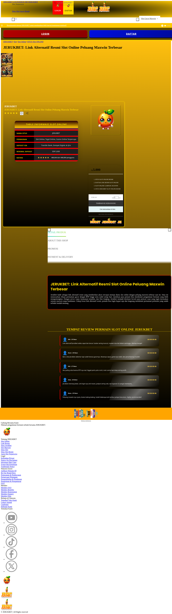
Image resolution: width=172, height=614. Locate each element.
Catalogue (5, 505)
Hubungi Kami (6, 507)
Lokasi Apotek (6, 502)
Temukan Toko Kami (9, 500)
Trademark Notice (7, 467)
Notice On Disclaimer (9, 460)
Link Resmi (5, 443)
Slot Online (5, 441)
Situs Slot (4, 450)
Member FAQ (6, 488)
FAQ (3, 483)
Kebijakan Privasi (7, 458)
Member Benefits (7, 490)
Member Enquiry (7, 494)
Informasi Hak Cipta (8, 462)
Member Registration (9, 492)
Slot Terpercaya (18, 4)
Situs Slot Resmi (7, 452)
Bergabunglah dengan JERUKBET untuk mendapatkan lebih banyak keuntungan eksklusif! (37, 25)
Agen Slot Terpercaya (9, 454)
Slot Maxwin (6, 448)
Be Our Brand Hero (8, 473)
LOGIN (45, 33)
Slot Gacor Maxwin (148, 19)
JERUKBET (10, 106)
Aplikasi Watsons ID (8, 471)
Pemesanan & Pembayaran (11, 475)
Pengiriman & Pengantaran (11, 481)
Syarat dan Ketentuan (9, 464)
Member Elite (6, 496)
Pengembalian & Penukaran (11, 479)
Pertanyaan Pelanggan (9, 477)
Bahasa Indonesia (86, 421)
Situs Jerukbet (6, 446)
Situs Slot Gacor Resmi (21, 11)
